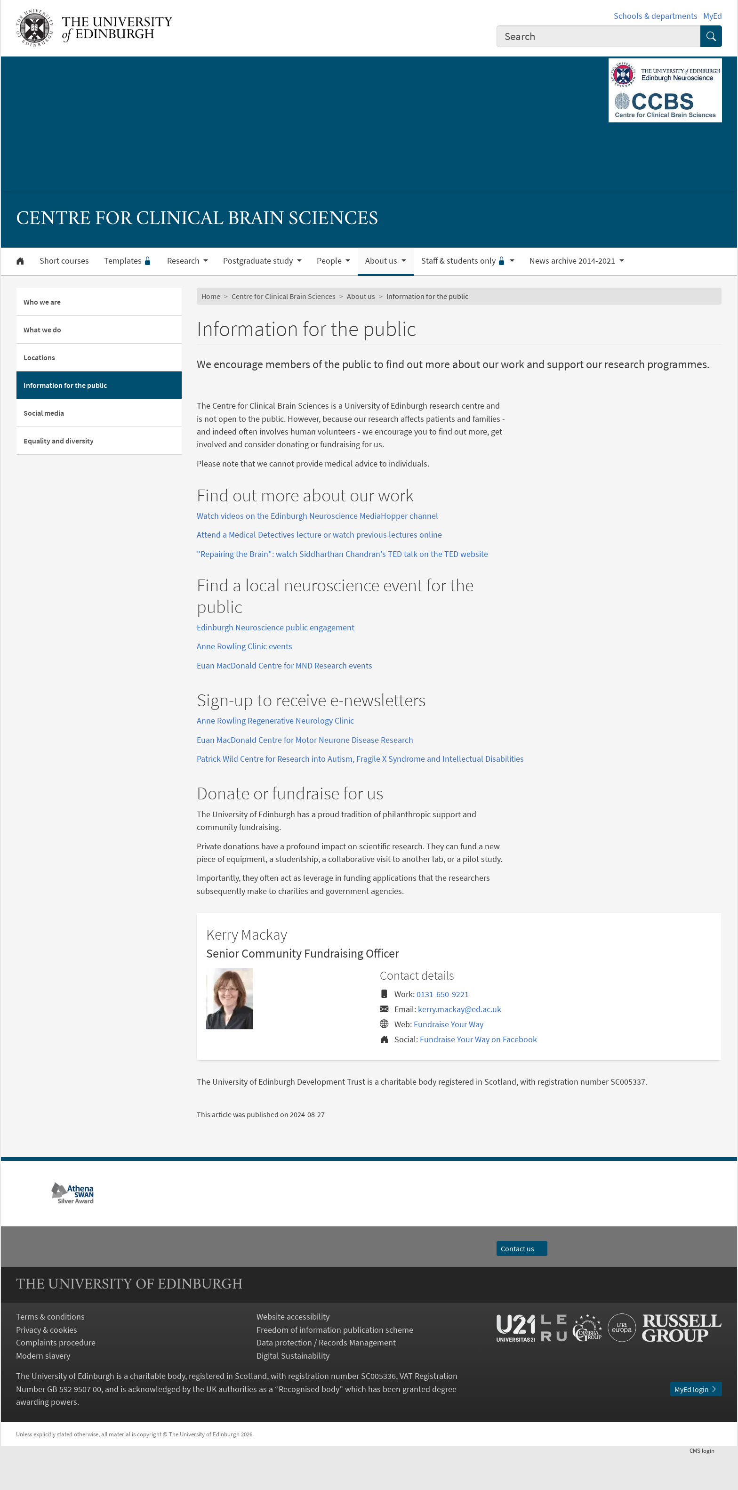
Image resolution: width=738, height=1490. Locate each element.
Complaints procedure (56, 1377)
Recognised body (309, 1423)
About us (361, 296)
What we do (42, 329)
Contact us (522, 1283)
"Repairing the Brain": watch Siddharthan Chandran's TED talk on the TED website (342, 553)
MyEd (712, 15)
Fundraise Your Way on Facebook (478, 1074)
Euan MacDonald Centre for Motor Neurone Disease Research (305, 774)
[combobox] (599, 36)
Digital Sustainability (293, 1390)
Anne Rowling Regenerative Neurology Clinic (275, 755)
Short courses (64, 261)
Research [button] (184, 261)
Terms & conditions (50, 1351)
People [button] (330, 261)
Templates (128, 261)
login (706, 1485)
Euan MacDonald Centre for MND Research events (284, 665)
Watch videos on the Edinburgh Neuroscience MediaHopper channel (317, 515)
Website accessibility (293, 1351)
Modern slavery (43, 1390)
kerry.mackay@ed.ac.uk (459, 1044)
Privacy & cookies (46, 1364)
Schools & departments (656, 15)
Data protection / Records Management (326, 1377)
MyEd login (696, 1424)
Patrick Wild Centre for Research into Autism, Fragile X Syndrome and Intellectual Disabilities (360, 793)
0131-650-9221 (443, 1028)
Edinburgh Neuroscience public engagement (275, 627)
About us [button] (382, 261)
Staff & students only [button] (464, 261)
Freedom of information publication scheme (335, 1364)
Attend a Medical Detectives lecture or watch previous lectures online (319, 534)
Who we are (42, 301)
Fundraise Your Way (448, 1059)
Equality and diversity (59, 440)
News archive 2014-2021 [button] (573, 261)
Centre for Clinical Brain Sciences (284, 296)
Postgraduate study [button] (259, 261)
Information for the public (65, 385)
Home (210, 296)
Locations (39, 357)
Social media (44, 413)
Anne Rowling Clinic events (244, 646)
